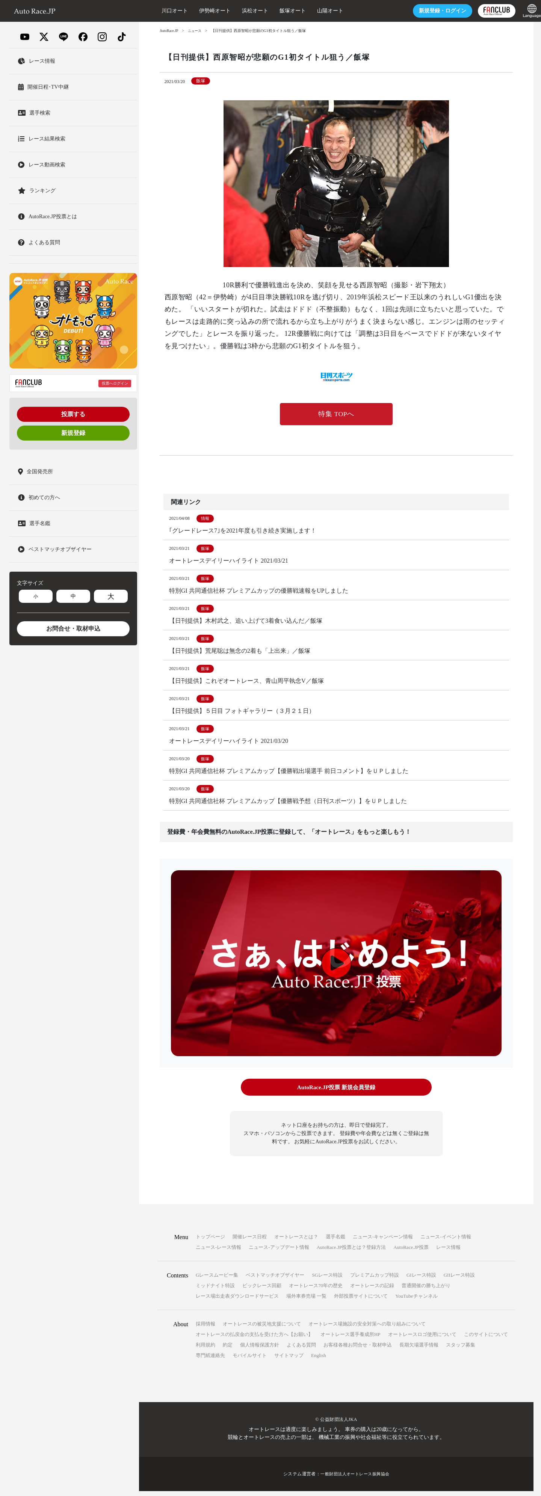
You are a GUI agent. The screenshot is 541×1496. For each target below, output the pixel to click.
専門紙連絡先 (210, 1360)
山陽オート (315, 11)
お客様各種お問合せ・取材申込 (357, 1350)
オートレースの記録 (372, 1290)
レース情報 (448, 1252)
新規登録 (73, 433)
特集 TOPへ (336, 414)
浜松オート (240, 11)
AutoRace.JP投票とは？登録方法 (351, 1252)
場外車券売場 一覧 (306, 1301)
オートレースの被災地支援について (262, 1328)
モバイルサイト (250, 1360)
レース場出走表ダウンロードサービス (237, 1301)
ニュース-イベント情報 (445, 1241)
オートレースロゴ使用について (422, 1339)
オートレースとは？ (296, 1241)
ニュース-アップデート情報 (279, 1252)
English (318, 1360)
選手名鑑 (335, 1241)
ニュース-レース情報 (218, 1252)
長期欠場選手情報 (418, 1350)
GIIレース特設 (459, 1280)
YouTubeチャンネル (416, 1301)
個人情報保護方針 (259, 1350)
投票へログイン (115, 383)
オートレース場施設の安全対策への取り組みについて (367, 1328)
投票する (73, 414)
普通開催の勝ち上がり (426, 1290)
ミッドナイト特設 (215, 1290)
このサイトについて (486, 1339)
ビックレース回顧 (261, 1290)
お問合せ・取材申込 (73, 628)
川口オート (160, 11)
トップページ (210, 1241)
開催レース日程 (250, 1241)
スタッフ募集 (460, 1350)
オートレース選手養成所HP (350, 1339)
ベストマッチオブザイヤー (275, 1280)
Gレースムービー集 (217, 1280)
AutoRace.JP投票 (411, 1252)
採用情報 (205, 1328)
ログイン (427, 11)
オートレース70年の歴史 (316, 1290)
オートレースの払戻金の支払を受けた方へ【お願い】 (254, 1339)
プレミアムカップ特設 (374, 1280)
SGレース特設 (327, 1280)
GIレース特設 (421, 1280)
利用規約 (205, 1350)
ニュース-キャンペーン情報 (383, 1241)
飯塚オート (277, 11)
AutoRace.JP (169, 31)
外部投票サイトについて (361, 1301)
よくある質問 (301, 1350)
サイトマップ (289, 1360)
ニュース (196, 31)
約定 (228, 1350)
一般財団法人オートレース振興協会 (355, 1478)
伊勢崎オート (200, 11)
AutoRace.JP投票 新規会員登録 (336, 1092)
